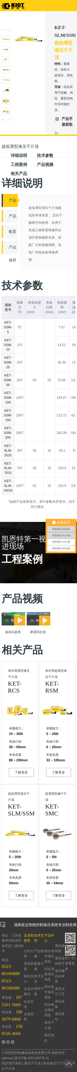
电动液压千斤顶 (54, 1063)
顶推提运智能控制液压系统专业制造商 (38, 924)
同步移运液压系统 (49, 1010)
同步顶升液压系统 (49, 956)
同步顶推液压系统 (49, 974)
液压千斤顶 (32, 1063)
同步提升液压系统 (49, 992)
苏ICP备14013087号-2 (31, 1058)
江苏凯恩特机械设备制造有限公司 (26, 1053)
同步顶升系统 (11, 1063)
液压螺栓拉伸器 (60, 976)
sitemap (7, 1058)
